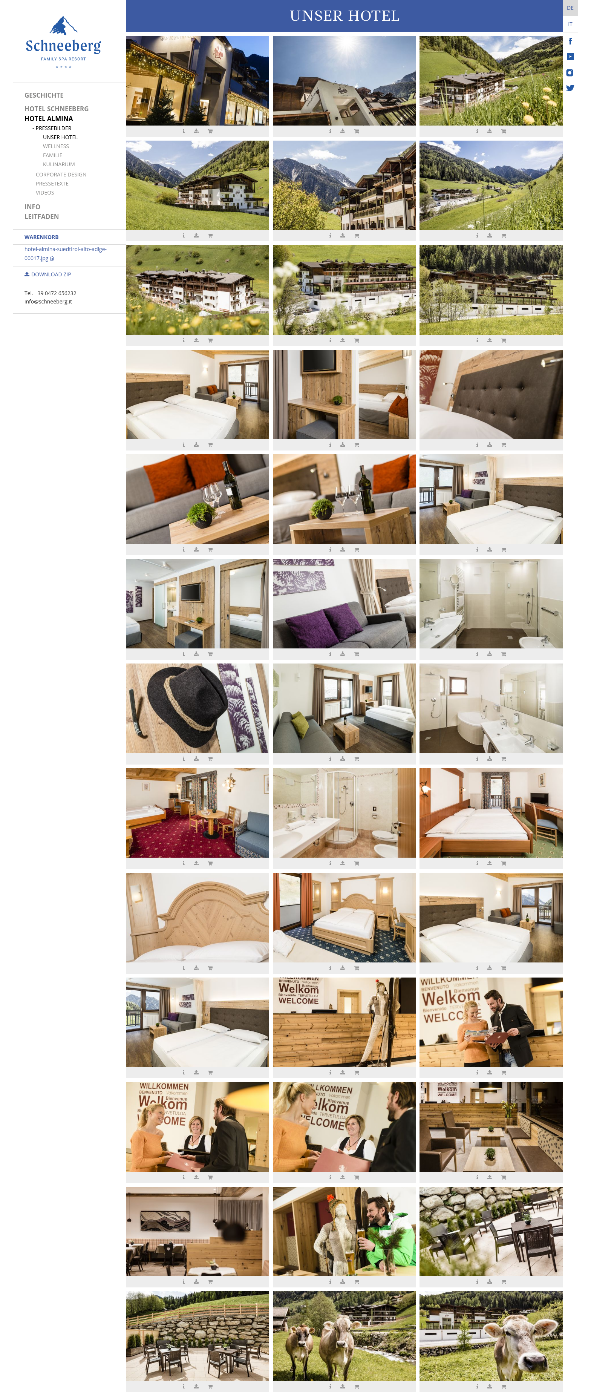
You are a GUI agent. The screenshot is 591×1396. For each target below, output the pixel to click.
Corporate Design (61, 174)
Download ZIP (47, 274)
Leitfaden (41, 216)
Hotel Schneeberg (56, 108)
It (570, 24)
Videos (45, 192)
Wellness (56, 146)
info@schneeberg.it (48, 301)
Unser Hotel (60, 137)
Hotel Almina (48, 118)
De (570, 7)
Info (32, 206)
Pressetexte (52, 183)
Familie (53, 155)
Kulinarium (59, 164)
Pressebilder (53, 128)
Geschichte (44, 95)
